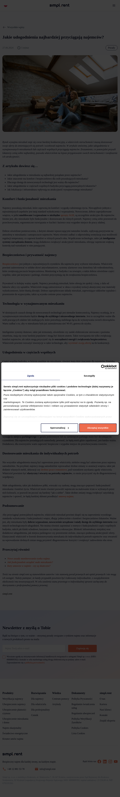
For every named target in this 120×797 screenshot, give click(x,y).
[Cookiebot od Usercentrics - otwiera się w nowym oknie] (103, 367)
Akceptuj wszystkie (97, 427)
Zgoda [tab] (30, 375)
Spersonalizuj (59, 427)
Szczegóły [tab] (89, 375)
